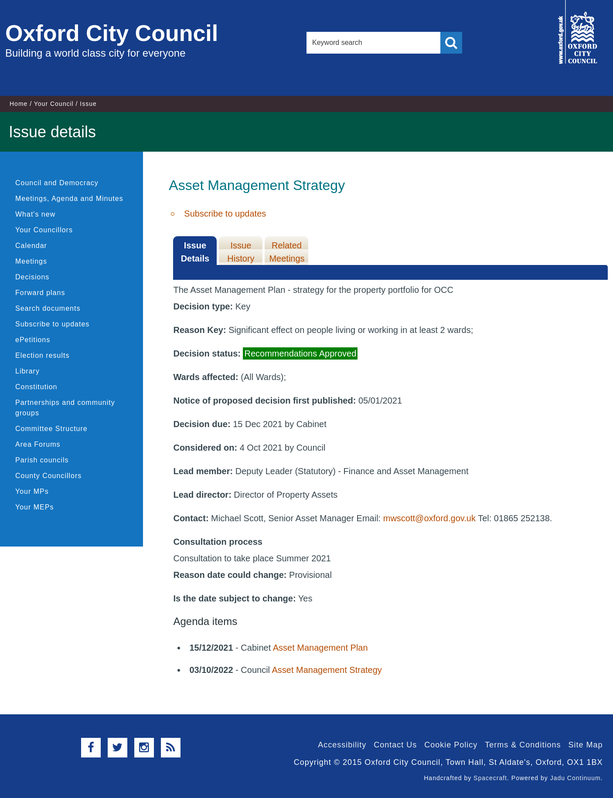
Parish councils (42, 460)
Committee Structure (51, 428)
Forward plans (40, 292)
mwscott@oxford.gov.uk (429, 518)
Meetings (31, 261)
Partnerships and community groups (65, 408)
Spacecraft (490, 777)
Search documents (47, 308)
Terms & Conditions (523, 744)
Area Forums (37, 444)
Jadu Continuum (575, 777)
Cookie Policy (450, 744)
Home (18, 103)
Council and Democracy (57, 183)
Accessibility (342, 744)
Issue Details (195, 252)
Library (27, 371)
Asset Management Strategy (326, 670)
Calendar (31, 245)
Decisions (32, 277)
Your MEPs (34, 507)
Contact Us (395, 744)
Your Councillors (44, 230)
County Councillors (48, 475)
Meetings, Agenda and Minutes (69, 198)
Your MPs (32, 491)
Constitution (36, 387)
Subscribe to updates (52, 324)
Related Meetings (286, 252)
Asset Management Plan (320, 647)
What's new (35, 214)
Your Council (54, 103)
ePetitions (32, 339)
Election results (42, 355)
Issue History (240, 252)
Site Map (585, 744)
